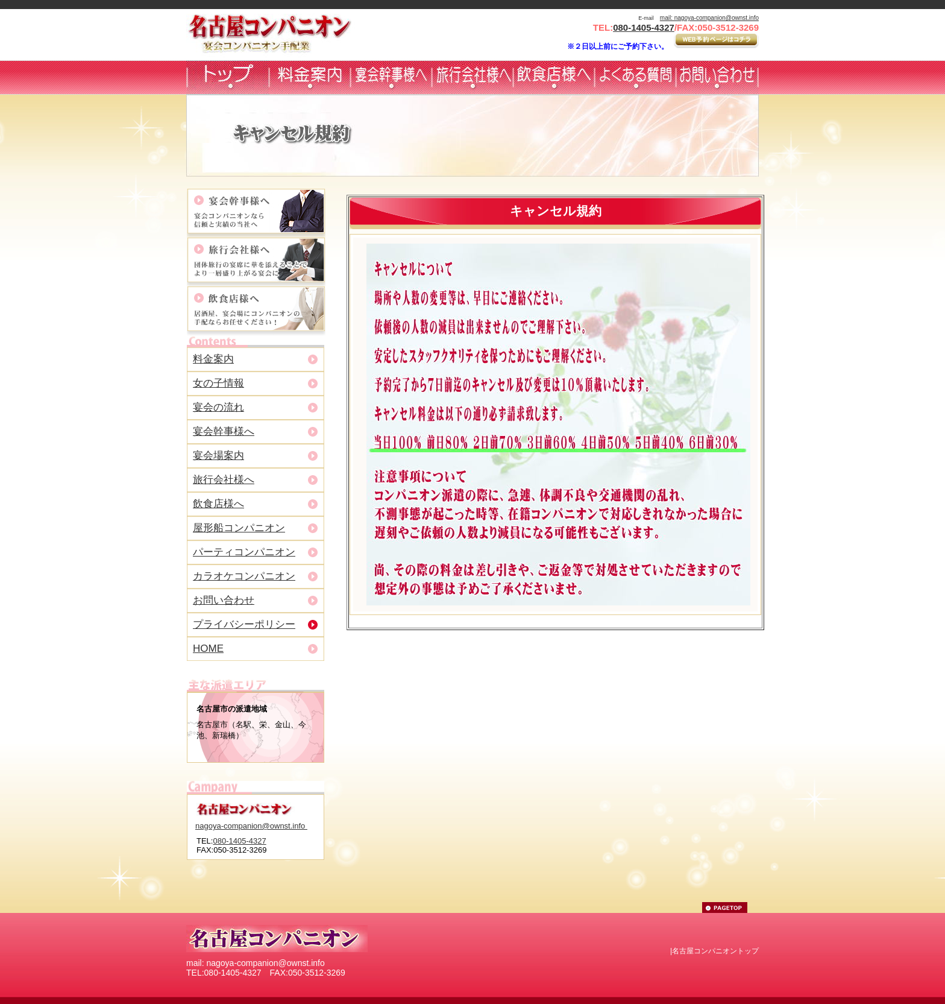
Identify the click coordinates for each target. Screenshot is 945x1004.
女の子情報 (218, 383)
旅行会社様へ (223, 479)
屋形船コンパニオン (239, 528)
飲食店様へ (218, 504)
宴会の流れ (218, 407)
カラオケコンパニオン (244, 576)
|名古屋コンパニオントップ (714, 951)
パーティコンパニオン (244, 552)
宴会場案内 (218, 455)
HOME (208, 648)
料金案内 (213, 359)
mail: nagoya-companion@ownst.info (709, 17)
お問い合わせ (223, 600)
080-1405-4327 (643, 27)
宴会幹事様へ (223, 431)
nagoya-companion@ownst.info (251, 825)
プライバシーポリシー (244, 624)
